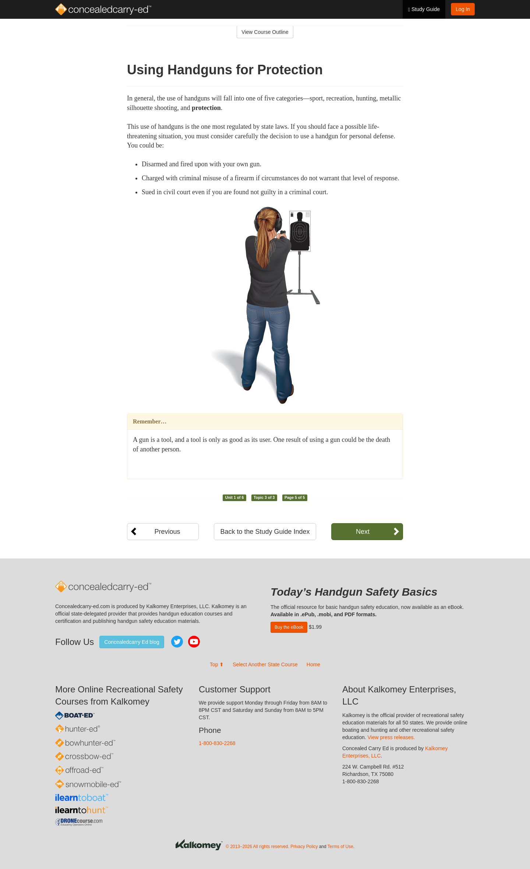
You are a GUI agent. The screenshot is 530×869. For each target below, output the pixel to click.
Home (313, 664)
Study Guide (424, 9)
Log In (463, 9)
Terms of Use (340, 847)
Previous (167, 531)
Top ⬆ (217, 664)
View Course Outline (264, 32)
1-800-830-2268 (217, 743)
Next (363, 531)
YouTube (194, 642)
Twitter (177, 642)
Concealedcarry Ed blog (131, 642)
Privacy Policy (304, 847)
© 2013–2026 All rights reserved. (257, 847)
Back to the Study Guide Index (265, 531)
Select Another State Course (265, 664)
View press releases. (391, 737)
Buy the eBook (289, 627)
